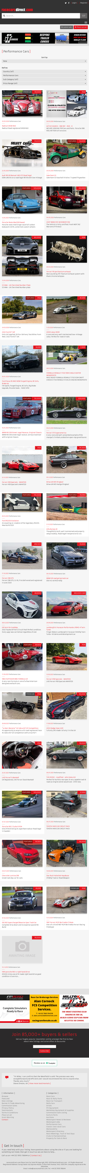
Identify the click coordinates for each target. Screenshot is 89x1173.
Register (83, 3)
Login (74, 3)
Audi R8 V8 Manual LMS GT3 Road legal (17, 175)
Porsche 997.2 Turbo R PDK (12, 827)
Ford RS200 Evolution (10, 521)
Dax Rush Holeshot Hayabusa (57, 876)
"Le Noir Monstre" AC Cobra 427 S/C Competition (20, 728)
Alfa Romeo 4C (52, 529)
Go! (83, 16)
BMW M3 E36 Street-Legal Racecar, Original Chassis (22, 433)
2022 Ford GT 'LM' (8, 332)
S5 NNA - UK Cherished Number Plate (16, 285)
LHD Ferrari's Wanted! (10, 778)
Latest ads (66, 27)
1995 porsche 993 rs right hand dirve (16, 972)
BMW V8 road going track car (57, 578)
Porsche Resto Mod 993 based (13, 222)
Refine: (5, 68)
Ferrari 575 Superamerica (56, 433)
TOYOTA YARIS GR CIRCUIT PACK (58, 826)
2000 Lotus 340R (52, 332)
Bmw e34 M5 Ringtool (54, 482)
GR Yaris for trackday (10, 627)
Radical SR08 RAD (9, 126)
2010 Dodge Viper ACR (54, 728)
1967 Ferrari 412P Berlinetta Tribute (59, 922)
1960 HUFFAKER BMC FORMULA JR (15, 679)
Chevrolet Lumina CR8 (10, 876)
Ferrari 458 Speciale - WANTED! (14, 482)
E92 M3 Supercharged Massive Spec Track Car (19, 923)
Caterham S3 (51, 175)
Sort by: (44, 57)
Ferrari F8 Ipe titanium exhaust (58, 272)
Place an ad (80, 27)
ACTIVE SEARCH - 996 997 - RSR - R (59, 126)
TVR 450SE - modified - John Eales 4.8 (60, 777)
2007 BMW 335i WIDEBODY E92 (58, 222)
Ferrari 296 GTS (8, 578)
